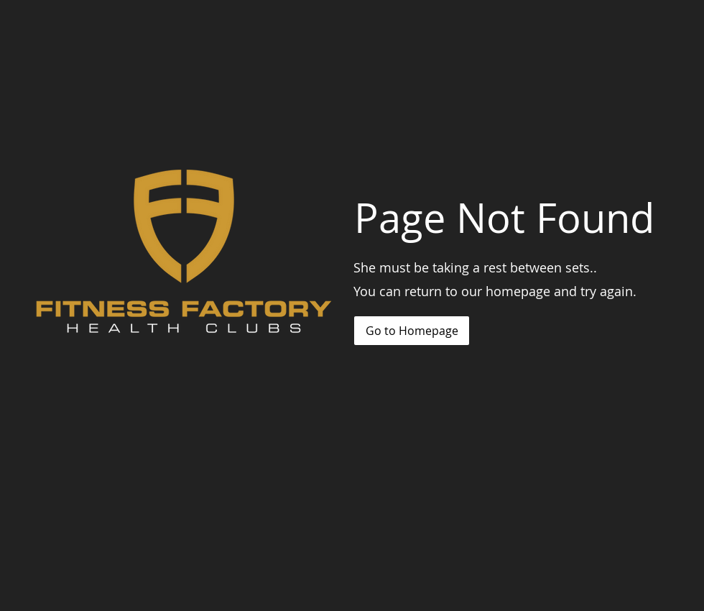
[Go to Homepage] (411, 330)
